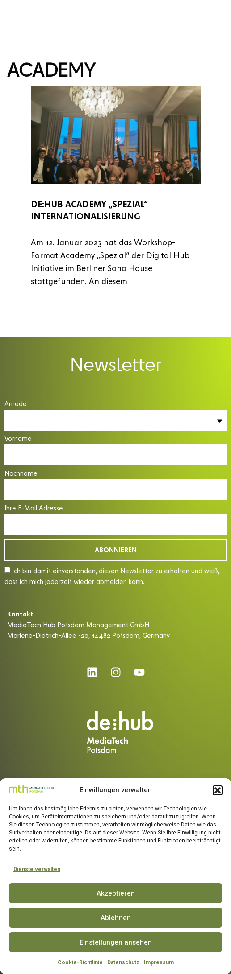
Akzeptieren (116, 893)
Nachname (21, 473)
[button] (217, 790)
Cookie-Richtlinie (80, 962)
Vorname (18, 439)
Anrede (15, 404)
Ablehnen (116, 918)
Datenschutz (123, 962)
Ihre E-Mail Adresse (33, 508)
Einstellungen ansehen (116, 942)
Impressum (159, 962)
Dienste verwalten (36, 869)
